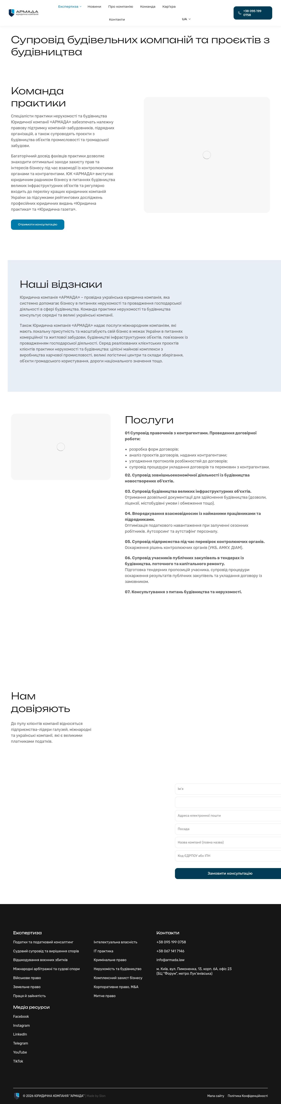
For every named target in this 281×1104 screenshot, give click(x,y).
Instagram (21, 1025)
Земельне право (27, 987)
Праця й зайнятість (29, 996)
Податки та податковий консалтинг (43, 942)
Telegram (20, 1043)
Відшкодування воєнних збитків (40, 960)
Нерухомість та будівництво (117, 969)
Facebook (21, 1016)
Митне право (104, 996)
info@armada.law (171, 960)
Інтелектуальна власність (115, 942)
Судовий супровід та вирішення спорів (46, 951)
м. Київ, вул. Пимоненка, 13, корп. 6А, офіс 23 (194, 969)
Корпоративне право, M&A (116, 987)
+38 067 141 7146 (170, 951)
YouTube (20, 1052)
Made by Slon (96, 1096)
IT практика (103, 951)
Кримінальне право (110, 960)
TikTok (18, 1061)
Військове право (27, 978)
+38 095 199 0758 (171, 942)
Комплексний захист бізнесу (118, 978)
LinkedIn (20, 1034)
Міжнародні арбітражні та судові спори (46, 969)
